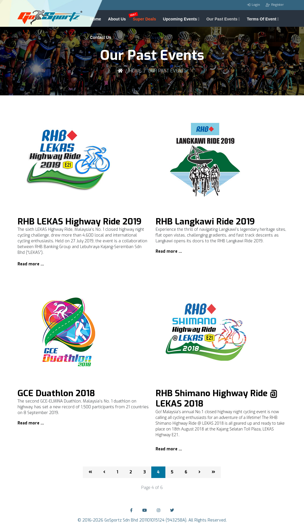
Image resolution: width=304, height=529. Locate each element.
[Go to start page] (90, 472)
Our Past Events (221, 18)
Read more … (31, 264)
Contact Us (100, 37)
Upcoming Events (180, 18)
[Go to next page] (199, 472)
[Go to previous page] (104, 472)
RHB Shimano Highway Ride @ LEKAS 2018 (217, 398)
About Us (117, 18)
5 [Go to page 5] (172, 472)
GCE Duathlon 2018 (56, 393)
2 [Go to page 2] (130, 472)
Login (256, 5)
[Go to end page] (213, 472)
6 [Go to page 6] (186, 472)
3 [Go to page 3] (144, 472)
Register (277, 5)
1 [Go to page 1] (117, 472)
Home (95, 18)
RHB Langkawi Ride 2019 (205, 221)
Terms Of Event (261, 18)
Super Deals (144, 18)
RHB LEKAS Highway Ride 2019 (80, 221)
